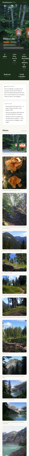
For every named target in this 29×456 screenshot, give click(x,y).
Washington (9, 2)
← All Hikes (24, 2)
